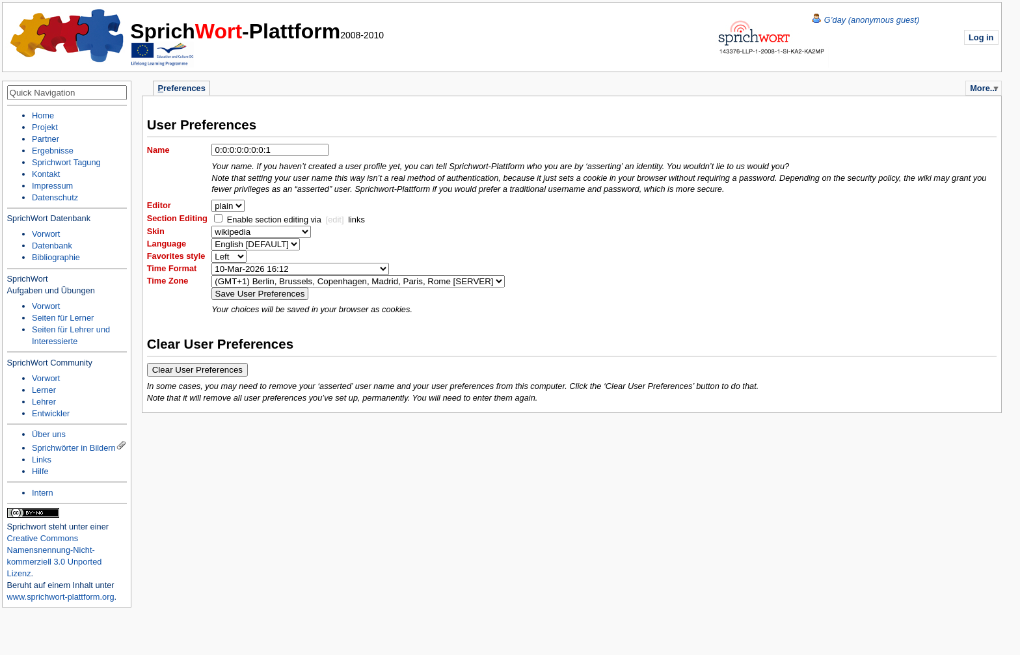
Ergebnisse (53, 150)
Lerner (44, 390)
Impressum (52, 186)
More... (983, 88)
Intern (42, 493)
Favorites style (176, 256)
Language (166, 243)
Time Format (172, 268)
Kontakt (46, 174)
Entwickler (51, 413)
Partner (45, 139)
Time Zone (168, 281)
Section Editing (177, 218)
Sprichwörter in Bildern (74, 448)
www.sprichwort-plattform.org (60, 597)
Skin (156, 231)
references (182, 88)
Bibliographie (56, 257)
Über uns (49, 434)
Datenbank (52, 245)
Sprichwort (26, 526)
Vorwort (46, 234)
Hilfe (40, 471)
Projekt (45, 127)
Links (41, 459)
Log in (981, 37)
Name (158, 150)
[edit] (335, 219)
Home (67, 36)
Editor (159, 205)
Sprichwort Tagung (66, 162)
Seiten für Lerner (63, 318)
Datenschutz (55, 197)
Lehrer (44, 402)
